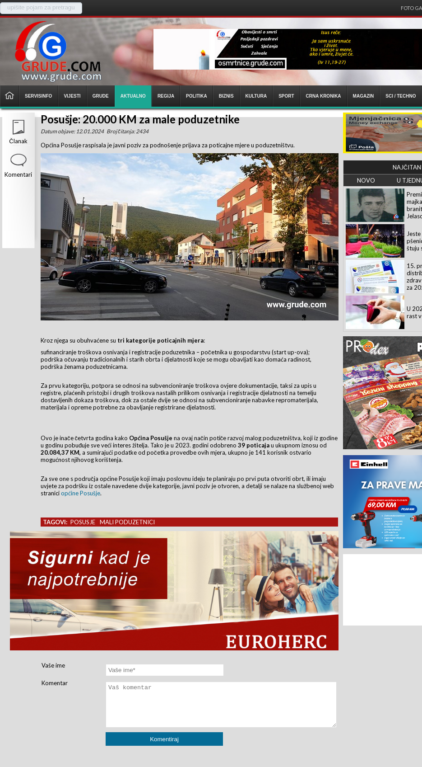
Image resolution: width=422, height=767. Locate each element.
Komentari (18, 174)
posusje (82, 522)
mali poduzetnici (127, 522)
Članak (18, 141)
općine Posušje (80, 493)
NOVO (366, 180)
